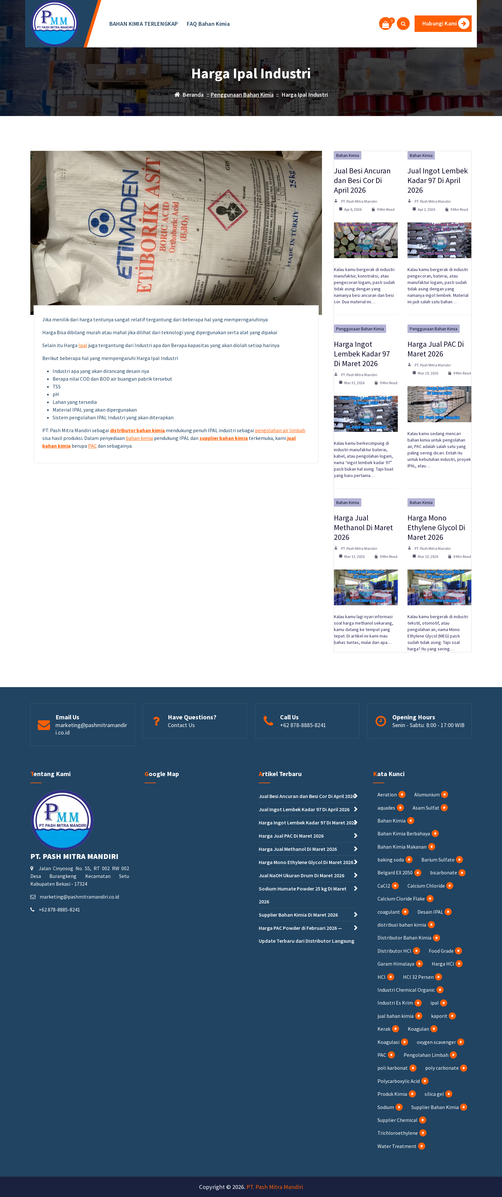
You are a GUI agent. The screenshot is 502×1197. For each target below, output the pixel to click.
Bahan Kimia (347, 155)
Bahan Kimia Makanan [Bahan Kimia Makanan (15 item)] (402, 846)
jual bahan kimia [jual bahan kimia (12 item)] (395, 1016)
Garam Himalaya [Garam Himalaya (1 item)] (395, 963)
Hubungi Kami (445, 23)
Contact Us (181, 725)
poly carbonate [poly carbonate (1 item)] (442, 1068)
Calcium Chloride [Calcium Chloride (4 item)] (426, 885)
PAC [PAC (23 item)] (381, 1055)
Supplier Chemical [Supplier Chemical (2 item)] (397, 1120)
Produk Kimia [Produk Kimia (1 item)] (392, 1094)
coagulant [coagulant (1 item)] (388, 912)
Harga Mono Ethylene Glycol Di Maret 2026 (436, 527)
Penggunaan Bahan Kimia (242, 94)
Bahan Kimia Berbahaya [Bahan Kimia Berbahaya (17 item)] (403, 833)
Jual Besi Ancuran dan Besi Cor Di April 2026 (362, 180)
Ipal (82, 345)
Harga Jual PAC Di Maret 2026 (435, 349)
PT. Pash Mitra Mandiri (359, 201)
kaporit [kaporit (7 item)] (439, 1016)
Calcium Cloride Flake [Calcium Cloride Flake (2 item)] (401, 898)
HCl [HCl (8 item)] (381, 977)
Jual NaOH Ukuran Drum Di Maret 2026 (301, 875)
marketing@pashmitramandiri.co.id (79, 896)
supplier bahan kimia (223, 438)
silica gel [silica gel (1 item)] (434, 1094)
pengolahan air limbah (280, 430)
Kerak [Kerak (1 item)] (383, 1029)
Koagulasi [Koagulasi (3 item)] (388, 1042)
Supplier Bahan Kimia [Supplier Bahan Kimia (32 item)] (435, 1107)
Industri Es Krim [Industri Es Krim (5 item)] (395, 1002)
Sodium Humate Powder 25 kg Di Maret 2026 (302, 895)
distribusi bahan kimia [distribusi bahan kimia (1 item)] (401, 924)
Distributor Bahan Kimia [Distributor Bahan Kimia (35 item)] (404, 937)
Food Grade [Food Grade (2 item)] (441, 951)
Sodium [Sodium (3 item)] (385, 1107)
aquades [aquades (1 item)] (386, 807)
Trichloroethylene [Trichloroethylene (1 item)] (397, 1133)
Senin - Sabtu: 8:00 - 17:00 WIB (428, 725)
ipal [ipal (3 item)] (434, 1002)
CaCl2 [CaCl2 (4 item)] (383, 885)
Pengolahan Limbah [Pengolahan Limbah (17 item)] (426, 1055)
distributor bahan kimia (137, 430)
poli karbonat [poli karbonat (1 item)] (392, 1068)
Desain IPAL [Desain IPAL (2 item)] (430, 912)
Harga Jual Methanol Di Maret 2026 (363, 527)
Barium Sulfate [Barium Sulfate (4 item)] (438, 859)
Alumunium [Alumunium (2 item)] (427, 794)
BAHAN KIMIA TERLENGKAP (143, 23)
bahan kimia (139, 438)
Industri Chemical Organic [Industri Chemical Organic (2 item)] (406, 990)
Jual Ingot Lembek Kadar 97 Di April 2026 (437, 180)
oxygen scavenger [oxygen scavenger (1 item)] (436, 1042)
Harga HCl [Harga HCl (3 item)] (443, 963)
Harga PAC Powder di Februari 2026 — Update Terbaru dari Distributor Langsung (306, 934)
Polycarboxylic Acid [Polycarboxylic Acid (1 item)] (398, 1081)
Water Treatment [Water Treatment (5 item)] (397, 1146)
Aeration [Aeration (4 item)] (387, 794)
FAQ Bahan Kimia (208, 23)
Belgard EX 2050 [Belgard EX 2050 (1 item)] (395, 872)
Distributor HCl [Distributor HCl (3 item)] (394, 951)
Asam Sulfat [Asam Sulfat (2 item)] (426, 807)
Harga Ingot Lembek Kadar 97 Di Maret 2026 (362, 353)
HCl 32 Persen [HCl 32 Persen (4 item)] (418, 977)
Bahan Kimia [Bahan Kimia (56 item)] (391, 820)
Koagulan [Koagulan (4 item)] (418, 1029)
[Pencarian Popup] (403, 23)
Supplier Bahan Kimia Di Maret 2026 (298, 914)
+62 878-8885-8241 (303, 725)
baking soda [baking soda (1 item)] (390, 859)
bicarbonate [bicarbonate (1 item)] (443, 872)
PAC (92, 446)
